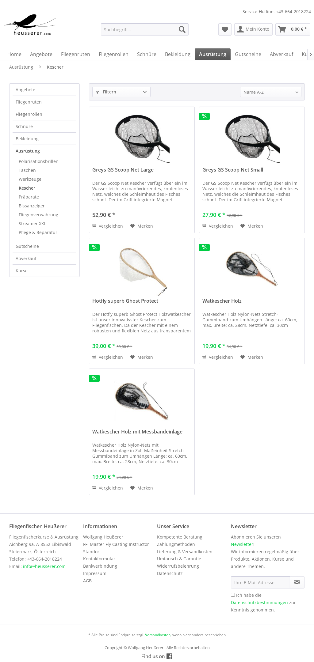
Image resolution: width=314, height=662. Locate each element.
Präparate (29, 197)
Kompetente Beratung (179, 537)
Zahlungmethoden (176, 544)
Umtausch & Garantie (179, 559)
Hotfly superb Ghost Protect (125, 301)
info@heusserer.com (44, 566)
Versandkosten (157, 634)
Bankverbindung (100, 566)
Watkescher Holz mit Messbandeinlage (137, 432)
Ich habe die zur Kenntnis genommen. (263, 602)
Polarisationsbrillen (39, 161)
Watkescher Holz (222, 301)
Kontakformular (99, 559)
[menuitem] (145, 29)
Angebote (25, 90)
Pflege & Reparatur (38, 232)
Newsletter (242, 544)
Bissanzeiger (32, 206)
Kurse (22, 271)
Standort (92, 551)
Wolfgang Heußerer (103, 537)
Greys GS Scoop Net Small (232, 170)
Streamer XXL (32, 223)
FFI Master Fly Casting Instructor (116, 544)
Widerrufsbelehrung (178, 566)
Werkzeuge (30, 179)
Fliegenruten (29, 102)
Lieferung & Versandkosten (185, 551)
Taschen (27, 170)
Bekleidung (27, 139)
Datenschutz (170, 573)
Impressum (94, 573)
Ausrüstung (28, 151)
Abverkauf (26, 258)
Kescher (27, 188)
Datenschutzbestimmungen (259, 602)
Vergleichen (107, 226)
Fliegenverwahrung (38, 215)
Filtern (106, 92)
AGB (87, 581)
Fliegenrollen (29, 114)
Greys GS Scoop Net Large (123, 170)
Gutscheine (27, 246)
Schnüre (24, 126)
